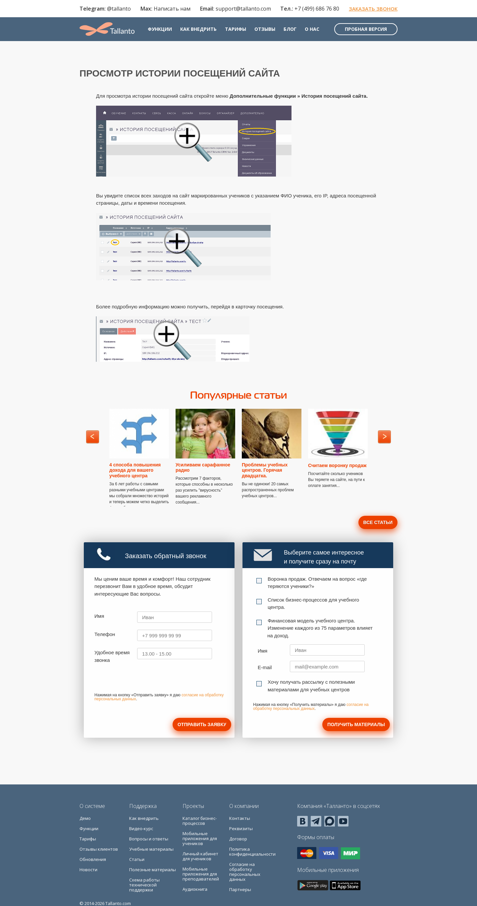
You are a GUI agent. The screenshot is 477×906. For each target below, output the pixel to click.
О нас (312, 29)
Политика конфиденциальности (252, 851)
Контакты (239, 818)
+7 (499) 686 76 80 (316, 8)
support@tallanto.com (243, 8)
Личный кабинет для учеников (200, 856)
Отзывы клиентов (99, 849)
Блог (290, 29)
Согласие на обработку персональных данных (244, 871)
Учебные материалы (151, 849)
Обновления (93, 859)
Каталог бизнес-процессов (200, 820)
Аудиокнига (195, 889)
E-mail (265, 667)
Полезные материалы (152, 870)
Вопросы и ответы (148, 839)
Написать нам (172, 8)
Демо (85, 818)
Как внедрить (198, 29)
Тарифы (235, 29)
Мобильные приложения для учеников (200, 838)
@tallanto (119, 8)
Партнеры (240, 889)
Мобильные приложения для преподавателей (201, 874)
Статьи (136, 859)
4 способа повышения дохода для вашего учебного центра (135, 470)
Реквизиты (241, 828)
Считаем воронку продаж (337, 465)
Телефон (104, 634)
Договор (238, 839)
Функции (160, 29)
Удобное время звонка (112, 656)
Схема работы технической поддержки (144, 885)
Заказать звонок (373, 8)
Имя (99, 616)
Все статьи (378, 522)
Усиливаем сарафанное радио (203, 467)
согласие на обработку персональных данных (311, 706)
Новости (88, 870)
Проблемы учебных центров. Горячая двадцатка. (265, 470)
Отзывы (264, 29)
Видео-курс (141, 828)
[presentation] (144, 680)
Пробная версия (366, 29)
